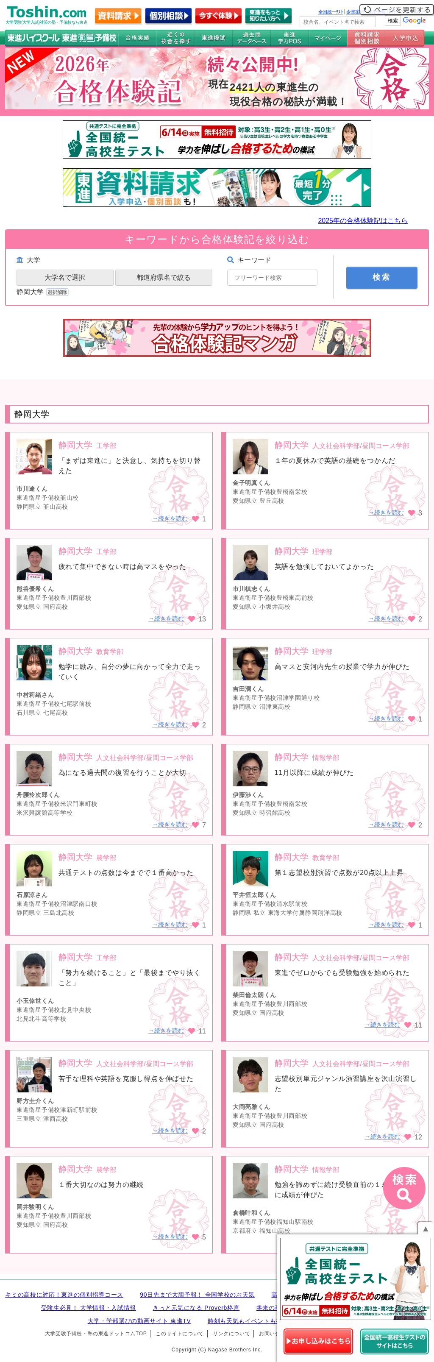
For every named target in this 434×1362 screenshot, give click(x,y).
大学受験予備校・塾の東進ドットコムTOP (96, 1334)
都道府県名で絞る (163, 277)
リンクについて (231, 1334)
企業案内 (355, 11)
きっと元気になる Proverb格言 (196, 1307)
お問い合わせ (275, 1334)
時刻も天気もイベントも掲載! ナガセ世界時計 (272, 1320)
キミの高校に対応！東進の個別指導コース (64, 1294)
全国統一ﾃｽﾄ (330, 11)
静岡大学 (43, 291)
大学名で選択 (65, 277)
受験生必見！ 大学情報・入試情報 (88, 1307)
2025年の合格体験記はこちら (363, 220)
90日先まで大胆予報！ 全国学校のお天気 (197, 1294)
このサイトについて (179, 1334)
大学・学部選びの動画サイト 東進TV (139, 1320)
